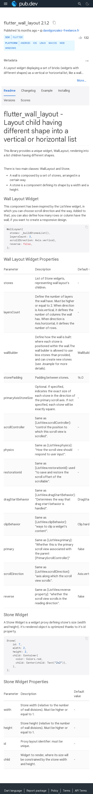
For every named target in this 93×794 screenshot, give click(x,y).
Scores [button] (25, 100)
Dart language (13, 790)
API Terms (81, 790)
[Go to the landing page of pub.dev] (24, 4)
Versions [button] (9, 100)
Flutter (17, 37)
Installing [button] (64, 91)
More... (81, 80)
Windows (10, 48)
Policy (54, 790)
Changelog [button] (28, 91)
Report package (36, 790)
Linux (43, 43)
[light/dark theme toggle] (87, 3)
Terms (66, 790)
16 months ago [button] (27, 30)
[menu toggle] (5, 3)
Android (25, 43)
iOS (35, 43)
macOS (53, 43)
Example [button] (47, 91)
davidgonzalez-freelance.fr (59, 30)
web (62, 43)
